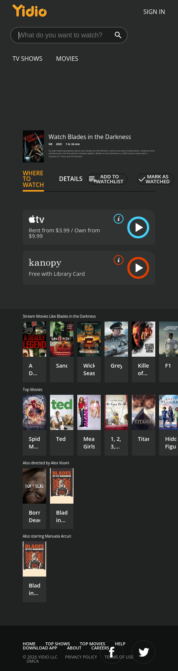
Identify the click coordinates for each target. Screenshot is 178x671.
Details (71, 179)
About (74, 648)
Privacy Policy (81, 657)
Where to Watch (33, 179)
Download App (40, 648)
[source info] (117, 219)
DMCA (33, 661)
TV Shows (27, 58)
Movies (67, 58)
